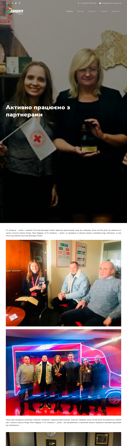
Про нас (80, 11)
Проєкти (91, 11)
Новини (104, 11)
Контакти (115, 11)
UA (9, 3)
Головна (69, 11)
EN (7, 3)
